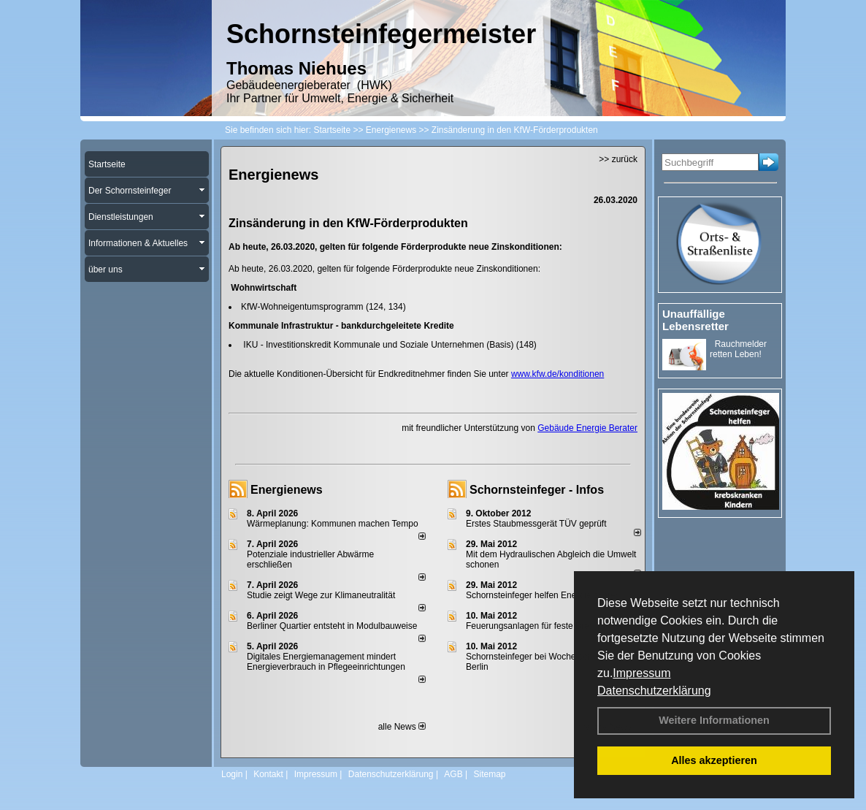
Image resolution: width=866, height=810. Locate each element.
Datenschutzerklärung (654, 690)
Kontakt (268, 774)
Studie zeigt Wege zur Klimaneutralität (321, 595)
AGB (453, 774)
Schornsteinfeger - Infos (537, 490)
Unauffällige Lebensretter (695, 319)
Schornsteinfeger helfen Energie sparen (543, 595)
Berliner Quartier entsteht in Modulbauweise (332, 626)
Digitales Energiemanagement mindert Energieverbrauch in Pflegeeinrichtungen (326, 662)
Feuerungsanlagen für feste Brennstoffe (543, 626)
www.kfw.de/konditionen (557, 374)
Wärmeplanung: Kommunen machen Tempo (332, 524)
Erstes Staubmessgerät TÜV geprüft (536, 524)
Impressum (641, 673)
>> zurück (618, 159)
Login (231, 774)
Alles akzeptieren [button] (714, 760)
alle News (402, 727)
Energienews (286, 490)
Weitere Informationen (714, 720)
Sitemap (489, 774)
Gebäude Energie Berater (587, 428)
